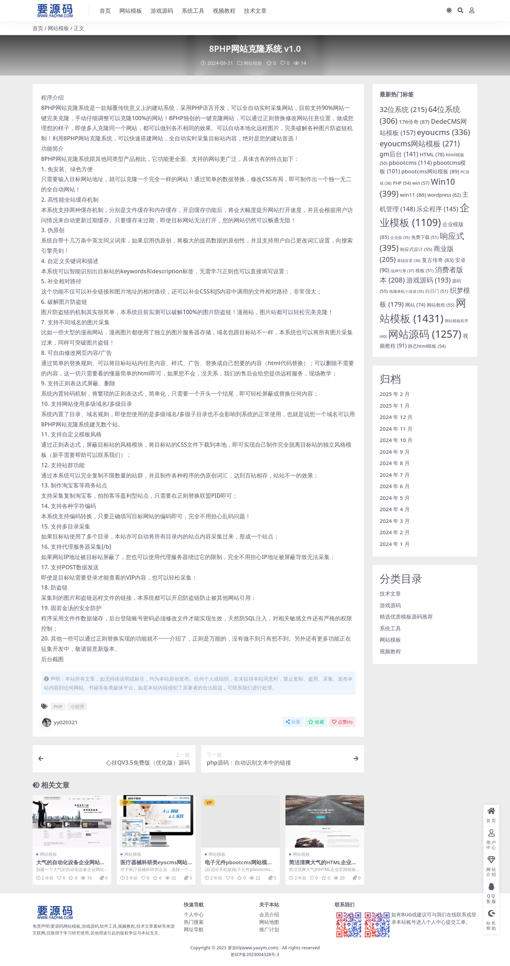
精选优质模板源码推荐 (406, 616)
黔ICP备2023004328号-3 (255, 954)
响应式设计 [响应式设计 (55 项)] (416, 249)
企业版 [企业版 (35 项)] (400, 237)
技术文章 (390, 593)
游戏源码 (390, 604)
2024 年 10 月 (396, 439)
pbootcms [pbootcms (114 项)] (410, 162)
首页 (38, 28)
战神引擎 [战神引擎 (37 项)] (402, 270)
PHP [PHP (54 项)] (402, 182)
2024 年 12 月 (396, 416)
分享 (293, 721)
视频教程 (390, 650)
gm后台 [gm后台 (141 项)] (399, 153)
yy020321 (59, 722)
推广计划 (269, 929)
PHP (57, 706)
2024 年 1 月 (395, 543)
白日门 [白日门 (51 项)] (436, 291)
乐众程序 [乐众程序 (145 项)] (437, 209)
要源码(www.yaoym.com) (253, 947)
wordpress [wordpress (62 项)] (444, 194)
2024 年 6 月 (395, 485)
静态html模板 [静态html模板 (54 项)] (427, 346)
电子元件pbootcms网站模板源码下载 (239, 865)
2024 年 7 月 (395, 474)
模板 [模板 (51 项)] (424, 270)
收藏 (316, 721)
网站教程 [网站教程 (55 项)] (440, 305)
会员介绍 (269, 914)
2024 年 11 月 (396, 428)
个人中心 (194, 914)
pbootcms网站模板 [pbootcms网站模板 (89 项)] (430, 170)
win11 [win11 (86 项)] (413, 194)
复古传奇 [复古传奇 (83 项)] (438, 259)
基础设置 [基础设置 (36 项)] (408, 260)
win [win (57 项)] (421, 182)
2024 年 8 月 (395, 462)
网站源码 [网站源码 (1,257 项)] (424, 334)
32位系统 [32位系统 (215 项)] (403, 109)
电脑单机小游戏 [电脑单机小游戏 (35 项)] (406, 291)
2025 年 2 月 (395, 393)
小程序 (77, 706)
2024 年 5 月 (395, 497)
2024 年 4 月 (395, 508)
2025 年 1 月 (395, 405)
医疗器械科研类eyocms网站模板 (154, 865)
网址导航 (194, 929)
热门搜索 (194, 921)
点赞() (342, 721)
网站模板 (58, 28)
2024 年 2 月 (395, 531)
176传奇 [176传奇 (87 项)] (414, 121)
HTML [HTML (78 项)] (432, 153)
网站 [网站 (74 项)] (415, 304)
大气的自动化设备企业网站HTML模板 (71, 865)
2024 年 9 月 (395, 451)
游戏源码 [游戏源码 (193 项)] (428, 280)
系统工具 (390, 627)
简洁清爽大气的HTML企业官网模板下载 (323, 865)
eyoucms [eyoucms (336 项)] (443, 132)
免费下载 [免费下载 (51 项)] (424, 237)
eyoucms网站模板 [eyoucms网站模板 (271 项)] (420, 143)
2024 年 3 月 (395, 520)
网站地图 (269, 921)
